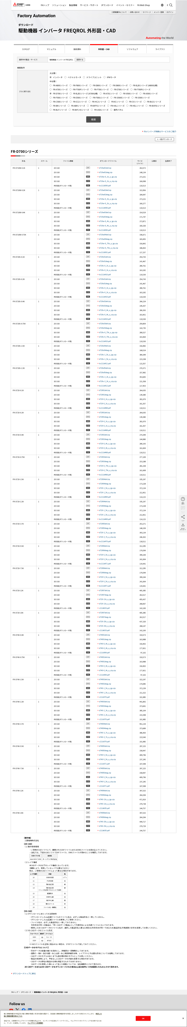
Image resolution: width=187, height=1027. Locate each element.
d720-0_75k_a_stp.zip (108, 470)
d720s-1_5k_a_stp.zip (108, 359)
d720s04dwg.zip (105, 350)
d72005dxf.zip (104, 523)
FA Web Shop (143, 5)
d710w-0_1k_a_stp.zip (108, 181)
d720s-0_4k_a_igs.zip (107, 310)
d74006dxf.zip (104, 790)
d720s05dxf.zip (105, 368)
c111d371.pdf (104, 764)
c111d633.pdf (104, 608)
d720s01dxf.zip (105, 257)
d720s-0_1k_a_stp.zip (108, 270)
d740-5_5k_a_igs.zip (107, 755)
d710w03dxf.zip (105, 212)
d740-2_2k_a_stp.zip (107, 715)
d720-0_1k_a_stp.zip (107, 403)
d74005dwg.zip (105, 750)
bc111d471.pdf (105, 563)
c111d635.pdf (104, 808)
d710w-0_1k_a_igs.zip (108, 177)
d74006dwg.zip (105, 795)
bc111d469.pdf (105, 497)
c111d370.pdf (104, 697)
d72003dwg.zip (105, 461)
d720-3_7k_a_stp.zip (107, 537)
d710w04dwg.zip (105, 239)
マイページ (147, 12)
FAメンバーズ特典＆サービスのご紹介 (160, 131)
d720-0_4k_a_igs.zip (107, 443)
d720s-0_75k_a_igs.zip (108, 332)
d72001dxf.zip (104, 390)
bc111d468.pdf (105, 408)
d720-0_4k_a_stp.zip (107, 448)
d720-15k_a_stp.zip (107, 626)
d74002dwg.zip (105, 684)
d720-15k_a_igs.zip (107, 621)
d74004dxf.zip (104, 724)
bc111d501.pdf (105, 252)
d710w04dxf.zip (105, 234)
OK (143, 1018)
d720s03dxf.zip (105, 323)
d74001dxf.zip (104, 635)
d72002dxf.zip (104, 435)
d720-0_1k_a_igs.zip (107, 399)
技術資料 (77, 49)
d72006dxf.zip (104, 546)
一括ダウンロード (165, 139)
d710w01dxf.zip (105, 168)
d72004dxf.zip (104, 479)
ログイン (170, 12)
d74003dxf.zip (104, 701)
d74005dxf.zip (104, 746)
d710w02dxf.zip (105, 190)
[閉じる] (183, 1018)
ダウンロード (107, 5)
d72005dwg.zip (105, 528)
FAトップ (45, 5)
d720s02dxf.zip (105, 301)
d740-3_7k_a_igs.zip (107, 732)
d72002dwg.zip (105, 439)
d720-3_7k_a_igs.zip (107, 532)
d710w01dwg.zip (105, 172)
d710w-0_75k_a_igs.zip (108, 243)
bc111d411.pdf (105, 363)
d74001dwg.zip (105, 639)
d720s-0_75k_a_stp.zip (108, 337)
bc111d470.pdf (105, 541)
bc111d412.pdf (105, 385)
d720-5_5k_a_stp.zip (107, 559)
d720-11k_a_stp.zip (107, 603)
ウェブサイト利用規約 (35, 1023)
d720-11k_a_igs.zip (107, 599)
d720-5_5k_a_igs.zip (107, 555)
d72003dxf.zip (104, 457)
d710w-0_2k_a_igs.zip (108, 199)
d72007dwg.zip (105, 595)
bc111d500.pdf (105, 185)
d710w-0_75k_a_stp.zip (108, 248)
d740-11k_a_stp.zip (107, 804)
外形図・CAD (104, 49)
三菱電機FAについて (119, 12)
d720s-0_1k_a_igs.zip (107, 265)
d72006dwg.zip (105, 550)
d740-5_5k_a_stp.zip (107, 759)
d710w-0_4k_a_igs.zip (108, 221)
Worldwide (162, 5)
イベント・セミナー (125, 5)
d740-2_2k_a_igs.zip (107, 710)
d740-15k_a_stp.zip (107, 826)
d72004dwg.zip (105, 483)
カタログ (26, 49)
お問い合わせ (135, 12)
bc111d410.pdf (105, 274)
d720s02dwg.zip (105, 306)
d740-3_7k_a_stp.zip (107, 737)
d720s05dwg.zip (105, 372)
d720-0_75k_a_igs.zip (108, 466)
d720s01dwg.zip (105, 261)
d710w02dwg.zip (105, 194)
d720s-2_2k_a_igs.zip (107, 377)
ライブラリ (160, 49)
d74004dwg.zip (105, 728)
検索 (93, 119)
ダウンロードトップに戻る (24, 973)
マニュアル (51, 49)
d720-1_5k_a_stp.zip (107, 492)
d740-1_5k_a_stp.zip (107, 692)
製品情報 (73, 5)
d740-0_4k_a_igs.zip (107, 644)
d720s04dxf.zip (105, 346)
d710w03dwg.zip (105, 217)
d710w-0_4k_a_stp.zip (108, 225)
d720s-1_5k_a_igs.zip (107, 354)
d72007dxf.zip (104, 590)
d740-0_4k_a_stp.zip (107, 648)
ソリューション (59, 5)
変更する (80, 59)
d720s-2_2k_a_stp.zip (108, 381)
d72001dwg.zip (105, 394)
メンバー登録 (159, 12)
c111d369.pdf (104, 652)
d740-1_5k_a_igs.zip (107, 688)
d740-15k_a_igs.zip (107, 821)
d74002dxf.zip (104, 679)
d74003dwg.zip (105, 706)
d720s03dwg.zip (105, 328)
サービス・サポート (89, 5)
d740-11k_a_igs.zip (107, 799)
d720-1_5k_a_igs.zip (107, 488)
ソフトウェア (132, 49)
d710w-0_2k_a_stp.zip (108, 203)
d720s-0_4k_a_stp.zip (108, 314)
